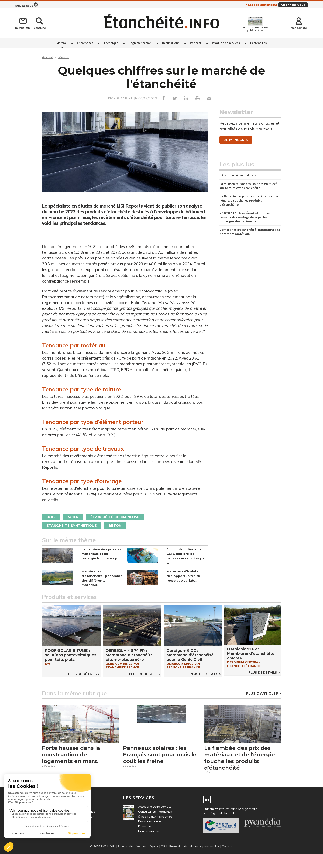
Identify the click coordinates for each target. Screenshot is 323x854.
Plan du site (126, 846)
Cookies (227, 846)
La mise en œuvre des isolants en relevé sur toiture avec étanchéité (248, 186)
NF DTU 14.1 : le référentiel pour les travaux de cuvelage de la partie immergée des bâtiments (244, 217)
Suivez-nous (26, 4)
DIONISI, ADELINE (120, 98)
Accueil (47, 57)
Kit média (144, 826)
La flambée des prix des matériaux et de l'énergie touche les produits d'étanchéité (248, 200)
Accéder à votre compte (154, 806)
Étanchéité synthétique (72, 526)
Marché (61, 43)
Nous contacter (148, 831)
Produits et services (226, 43)
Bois (51, 517)
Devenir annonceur (151, 821)
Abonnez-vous (293, 5)
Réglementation (140, 43)
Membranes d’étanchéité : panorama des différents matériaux (249, 232)
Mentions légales (147, 846)
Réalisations (170, 43)
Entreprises (85, 43)
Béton (115, 526)
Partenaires (258, 43)
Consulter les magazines (155, 811)
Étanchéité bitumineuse (114, 517)
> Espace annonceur (261, 5)
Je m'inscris (236, 140)
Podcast (195, 43)
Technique (111, 43)
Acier (73, 517)
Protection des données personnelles (194, 846)
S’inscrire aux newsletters (155, 816)
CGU (164, 846)
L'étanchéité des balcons (237, 175)
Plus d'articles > (263, 693)
